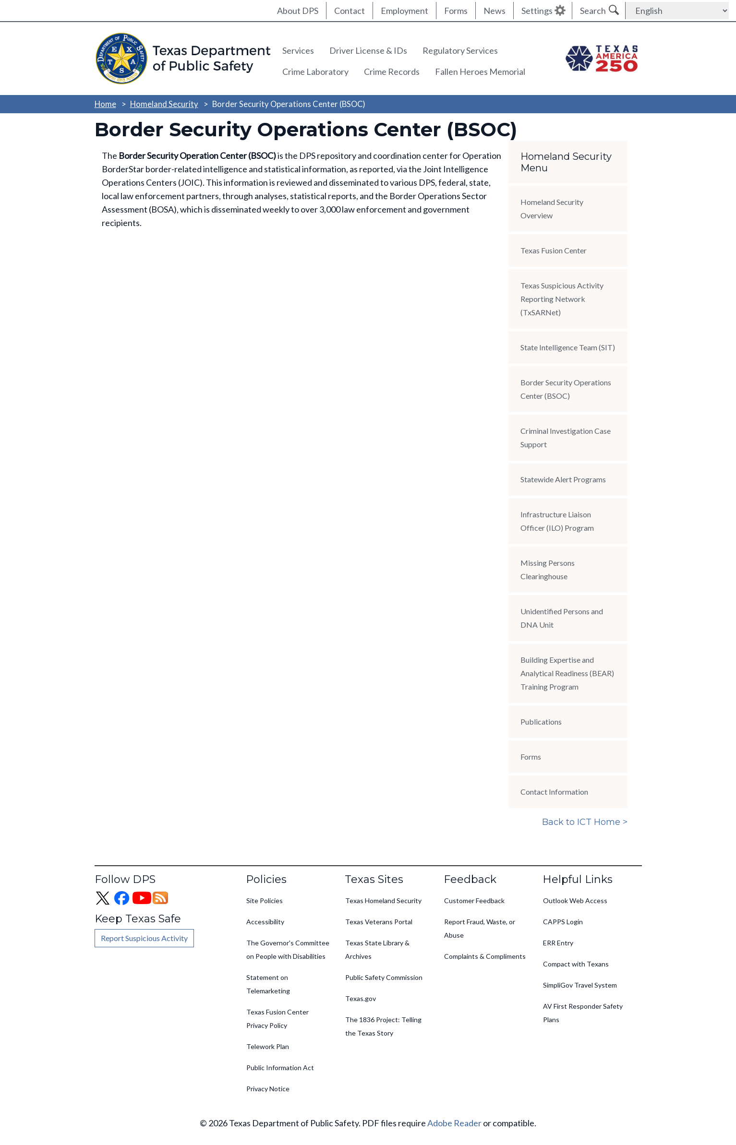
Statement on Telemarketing (268, 984)
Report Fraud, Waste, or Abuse (479, 928)
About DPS (297, 10)
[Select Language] (677, 10)
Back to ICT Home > (584, 822)
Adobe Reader (454, 1123)
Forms (456, 10)
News (494, 10)
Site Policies (264, 900)
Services (298, 50)
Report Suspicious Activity (144, 937)
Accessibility (265, 922)
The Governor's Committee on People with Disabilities (287, 949)
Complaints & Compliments (485, 956)
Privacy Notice (268, 1089)
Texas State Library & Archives (377, 949)
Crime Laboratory (315, 71)
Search (593, 10)
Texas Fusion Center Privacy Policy (277, 1018)
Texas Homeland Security (383, 900)
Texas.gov (360, 998)
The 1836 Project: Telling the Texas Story (383, 1026)
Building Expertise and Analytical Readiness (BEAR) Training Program (567, 673)
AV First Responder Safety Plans (583, 1013)
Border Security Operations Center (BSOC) (565, 389)
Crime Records (392, 71)
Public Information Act (280, 1067)
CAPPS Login (563, 922)
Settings (537, 10)
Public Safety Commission (383, 977)
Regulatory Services (460, 50)
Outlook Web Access (575, 900)
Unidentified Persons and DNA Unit (561, 618)
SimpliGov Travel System (580, 985)
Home (105, 104)
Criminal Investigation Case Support (565, 437)
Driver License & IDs (368, 50)
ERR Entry (558, 943)
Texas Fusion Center (553, 250)
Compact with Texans (576, 964)
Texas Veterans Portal (378, 922)
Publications (541, 721)
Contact (349, 10)
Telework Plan (267, 1046)
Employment (404, 10)
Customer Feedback (474, 900)
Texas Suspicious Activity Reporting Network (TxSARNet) (561, 299)
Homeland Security (164, 104)
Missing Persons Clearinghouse (547, 569)
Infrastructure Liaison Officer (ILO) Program (557, 521)
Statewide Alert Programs (563, 479)
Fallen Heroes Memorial (480, 71)
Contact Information (554, 791)
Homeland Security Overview (551, 208)
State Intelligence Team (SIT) (567, 347)
